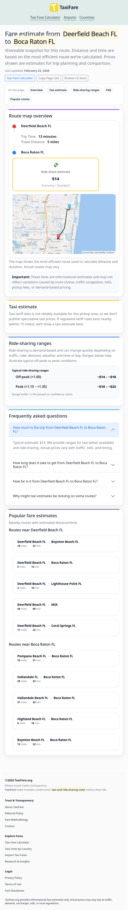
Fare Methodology (16, 819)
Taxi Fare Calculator (45, 17)
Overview (36, 90)
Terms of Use (13, 884)
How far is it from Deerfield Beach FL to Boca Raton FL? (55, 481)
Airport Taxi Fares (16, 855)
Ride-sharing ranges (86, 90)
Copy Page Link (49, 78)
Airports (70, 17)
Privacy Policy (13, 878)
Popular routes (20, 99)
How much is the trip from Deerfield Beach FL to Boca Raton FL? (59, 429)
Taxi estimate (58, 90)
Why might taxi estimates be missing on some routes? (54, 496)
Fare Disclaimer (14, 890)
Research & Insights (17, 861)
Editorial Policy (14, 813)
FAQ (108, 90)
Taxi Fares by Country (18, 849)
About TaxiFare (14, 807)
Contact (10, 826)
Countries (86, 17)
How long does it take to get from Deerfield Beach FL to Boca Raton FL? (60, 465)
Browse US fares (75, 78)
